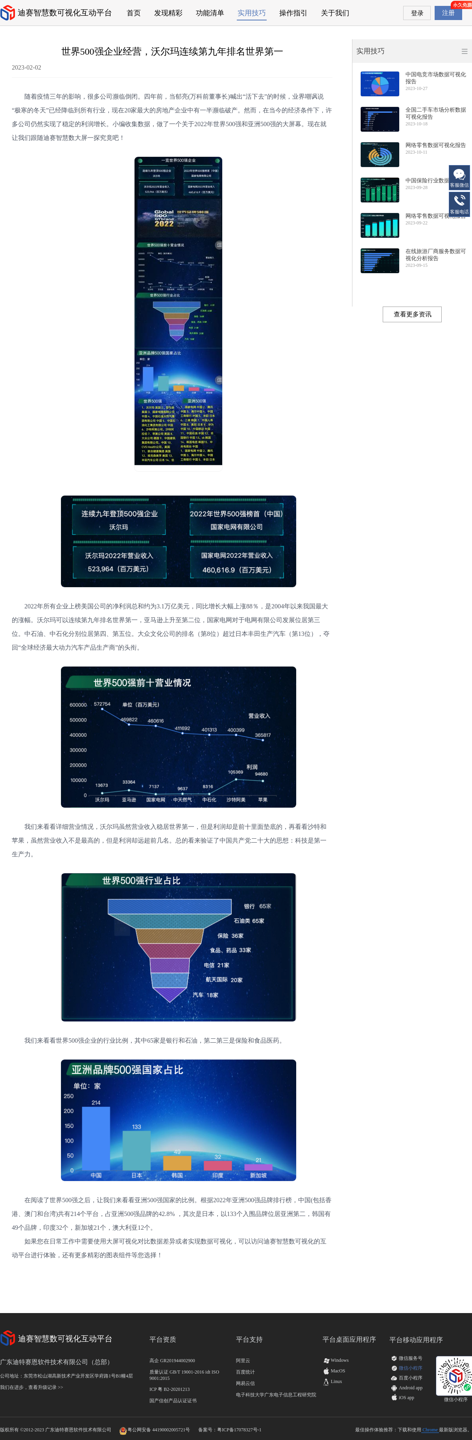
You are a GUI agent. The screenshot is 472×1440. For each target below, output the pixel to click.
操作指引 (293, 13)
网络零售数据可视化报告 (436, 145)
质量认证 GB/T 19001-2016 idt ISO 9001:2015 (184, 1375)
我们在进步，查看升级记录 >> (31, 1387)
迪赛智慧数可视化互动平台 (65, 12)
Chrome (430, 1430)
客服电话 (460, 204)
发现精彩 (168, 13)
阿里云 (243, 1360)
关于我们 (335, 13)
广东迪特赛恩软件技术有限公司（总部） (56, 1362)
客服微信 (460, 177)
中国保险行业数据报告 (433, 181)
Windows (335, 1360)
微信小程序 (410, 1368)
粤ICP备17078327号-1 (239, 1430)
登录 (417, 13)
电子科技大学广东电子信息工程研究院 (276, 1395)
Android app (410, 1387)
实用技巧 (252, 13)
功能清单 (210, 13)
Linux (332, 1381)
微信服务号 (410, 1358)
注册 (448, 12)
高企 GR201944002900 (172, 1360)
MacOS (334, 1371)
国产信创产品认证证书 (173, 1400)
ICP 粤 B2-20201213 (169, 1389)
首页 (134, 13)
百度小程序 (410, 1378)
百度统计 (245, 1372)
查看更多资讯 (412, 314)
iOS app (406, 1397)
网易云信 (245, 1383)
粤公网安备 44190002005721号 (158, 1430)
